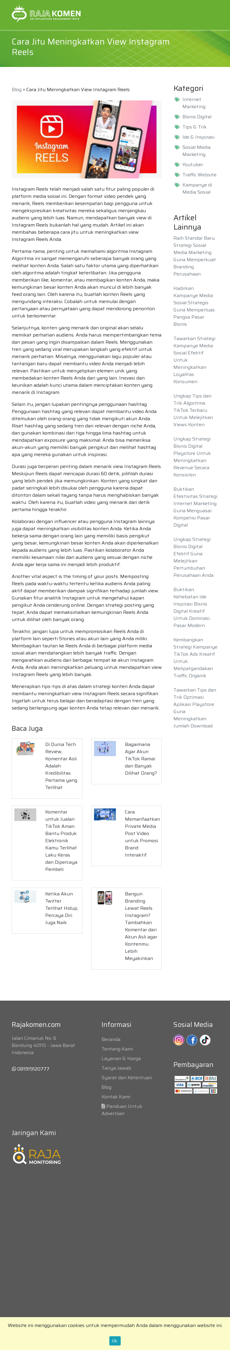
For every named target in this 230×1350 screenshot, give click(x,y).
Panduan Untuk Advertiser (122, 1110)
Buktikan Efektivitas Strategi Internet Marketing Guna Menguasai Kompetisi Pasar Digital (195, 507)
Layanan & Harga (121, 1058)
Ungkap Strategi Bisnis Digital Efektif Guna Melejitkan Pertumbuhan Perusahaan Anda (193, 557)
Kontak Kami (116, 1096)
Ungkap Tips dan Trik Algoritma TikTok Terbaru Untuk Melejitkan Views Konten (193, 410)
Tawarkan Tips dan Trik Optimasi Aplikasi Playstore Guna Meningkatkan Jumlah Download (194, 708)
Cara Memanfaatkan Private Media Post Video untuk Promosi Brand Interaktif (142, 833)
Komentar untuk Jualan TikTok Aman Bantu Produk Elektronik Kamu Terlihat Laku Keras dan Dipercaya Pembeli (61, 840)
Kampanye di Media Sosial (197, 188)
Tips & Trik (194, 127)
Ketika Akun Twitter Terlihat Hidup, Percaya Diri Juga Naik (61, 908)
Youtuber (192, 164)
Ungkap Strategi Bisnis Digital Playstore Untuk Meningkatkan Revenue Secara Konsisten (192, 456)
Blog (17, 89)
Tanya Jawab (116, 1068)
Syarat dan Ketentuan (127, 1077)
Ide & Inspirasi (198, 137)
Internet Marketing (193, 103)
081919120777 (30, 1069)
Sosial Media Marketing (196, 151)
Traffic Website (199, 174)
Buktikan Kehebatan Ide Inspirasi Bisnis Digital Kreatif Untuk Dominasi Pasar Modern (191, 607)
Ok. (115, 1340)
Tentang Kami (117, 1049)
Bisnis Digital (196, 116)
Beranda (111, 1039)
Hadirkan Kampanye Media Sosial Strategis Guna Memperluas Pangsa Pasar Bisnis (194, 306)
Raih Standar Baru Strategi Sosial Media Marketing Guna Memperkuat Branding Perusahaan (194, 256)
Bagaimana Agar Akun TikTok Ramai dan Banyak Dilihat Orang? (141, 759)
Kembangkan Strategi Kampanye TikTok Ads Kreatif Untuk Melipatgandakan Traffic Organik (195, 657)
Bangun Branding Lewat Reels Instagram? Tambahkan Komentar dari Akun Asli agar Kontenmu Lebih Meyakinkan (141, 926)
